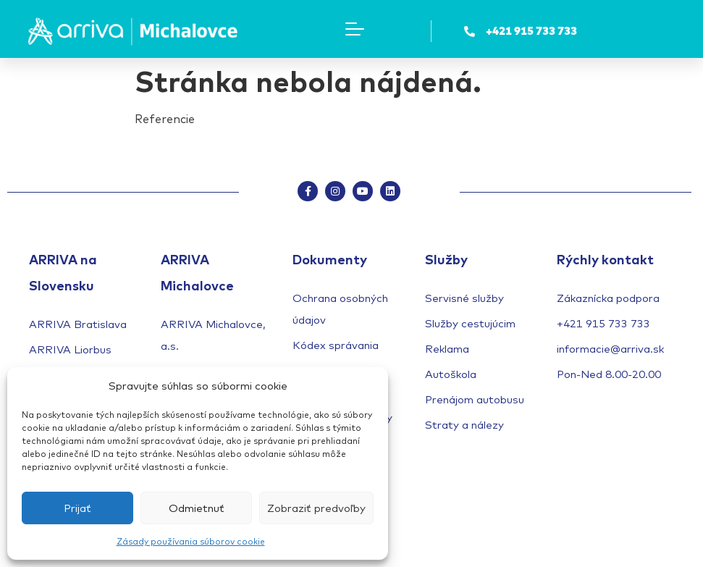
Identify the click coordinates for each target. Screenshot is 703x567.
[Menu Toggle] (354, 28)
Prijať (77, 508)
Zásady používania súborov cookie (191, 541)
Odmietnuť (196, 508)
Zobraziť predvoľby (316, 508)
